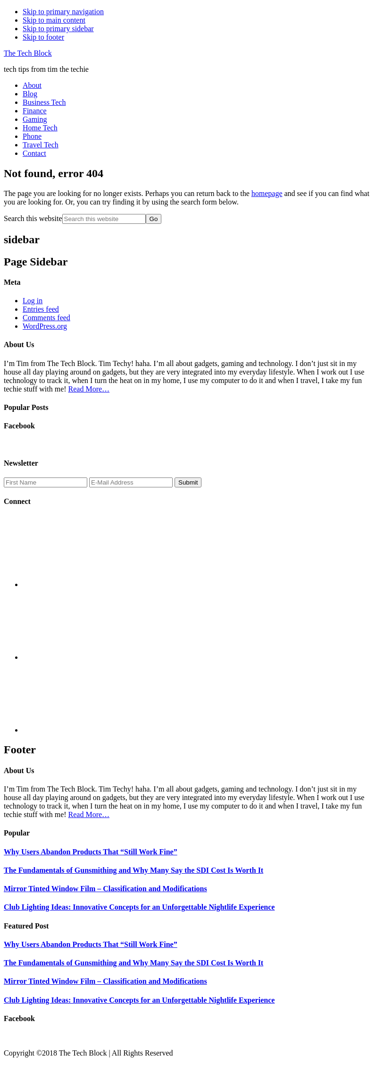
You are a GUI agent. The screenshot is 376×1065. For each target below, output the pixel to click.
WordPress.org (45, 326)
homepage (267, 193)
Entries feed (41, 309)
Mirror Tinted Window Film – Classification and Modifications (105, 889)
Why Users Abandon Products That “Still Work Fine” (90, 852)
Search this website (33, 218)
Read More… (89, 389)
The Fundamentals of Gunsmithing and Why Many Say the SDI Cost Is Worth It (133, 870)
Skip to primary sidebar (58, 29)
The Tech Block (28, 53)
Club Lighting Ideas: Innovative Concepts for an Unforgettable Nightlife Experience (139, 907)
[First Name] (45, 482)
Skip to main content (54, 20)
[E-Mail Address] (131, 482)
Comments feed (46, 318)
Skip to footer (43, 37)
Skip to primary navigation (63, 12)
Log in (32, 301)
